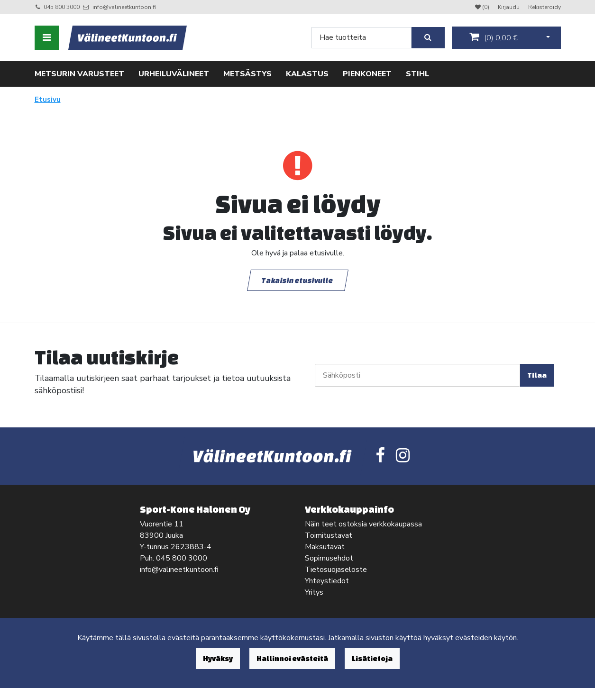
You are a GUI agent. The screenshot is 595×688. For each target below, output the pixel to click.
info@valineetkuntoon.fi (124, 7)
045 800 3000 (62, 7)
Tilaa (537, 375)
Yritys (314, 592)
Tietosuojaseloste (336, 569)
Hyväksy (218, 658)
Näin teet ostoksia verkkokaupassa (363, 524)
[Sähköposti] (417, 375)
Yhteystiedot (327, 581)
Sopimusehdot (329, 558)
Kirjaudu (509, 7)
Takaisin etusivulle (297, 280)
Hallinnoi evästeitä (292, 658)
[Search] (361, 37)
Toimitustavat (328, 535)
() (493, 37)
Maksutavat (325, 547)
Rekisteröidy (544, 7)
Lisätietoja (372, 658)
